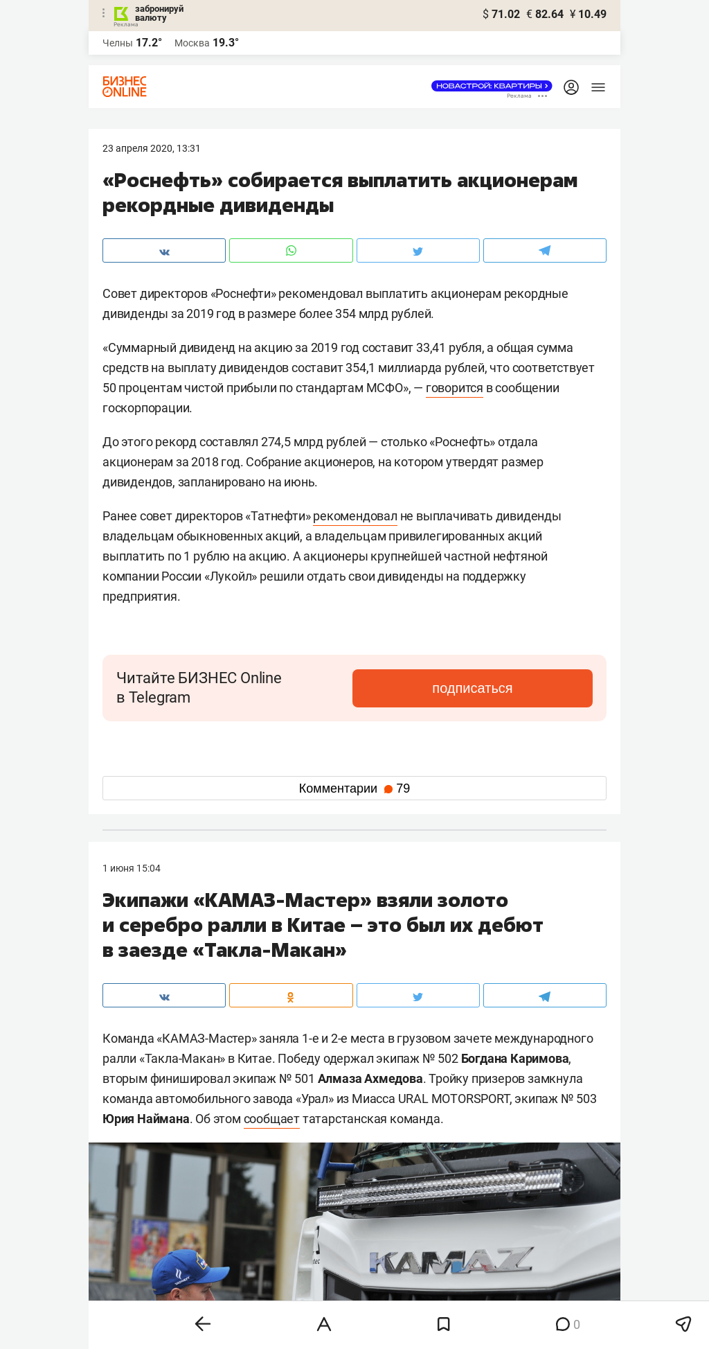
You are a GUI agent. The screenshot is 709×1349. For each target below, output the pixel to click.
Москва (192, 43)
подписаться (534, 688)
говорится (454, 387)
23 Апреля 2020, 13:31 (151, 148)
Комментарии (354, 788)
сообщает (272, 1118)
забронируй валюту (159, 13)
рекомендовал (355, 516)
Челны (117, 43)
